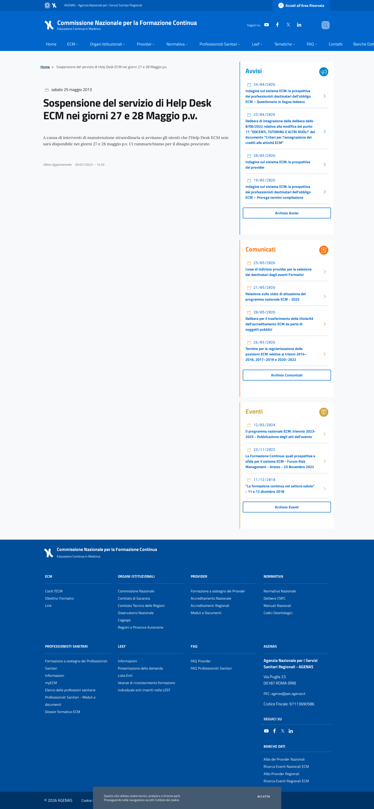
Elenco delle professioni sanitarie (70, 690)
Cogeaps (124, 620)
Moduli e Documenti (206, 612)
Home (45, 66)
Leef (122, 646)
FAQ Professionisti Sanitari (211, 668)
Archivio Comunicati (287, 375)
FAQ (194, 646)
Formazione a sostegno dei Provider (218, 591)
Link (48, 605)
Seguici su (273, 719)
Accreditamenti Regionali (210, 605)
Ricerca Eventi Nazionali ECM (286, 766)
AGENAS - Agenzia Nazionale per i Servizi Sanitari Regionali (103, 5)
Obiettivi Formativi (59, 598)
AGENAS (270, 646)
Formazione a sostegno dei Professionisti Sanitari (76, 664)
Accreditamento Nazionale (211, 598)
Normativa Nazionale (280, 591)
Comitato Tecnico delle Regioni (141, 605)
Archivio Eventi (287, 507)
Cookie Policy (91, 800)
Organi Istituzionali (136, 576)
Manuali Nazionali (277, 605)
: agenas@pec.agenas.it (284, 693)
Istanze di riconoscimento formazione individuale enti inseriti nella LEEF (146, 686)
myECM (51, 682)
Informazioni (54, 675)
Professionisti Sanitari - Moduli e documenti (70, 700)
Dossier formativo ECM (62, 711)
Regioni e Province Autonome (140, 627)
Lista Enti (125, 675)
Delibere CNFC (275, 598)
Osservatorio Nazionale (136, 612)
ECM (48, 576)
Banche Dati (274, 746)
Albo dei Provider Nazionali (284, 759)
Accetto (263, 796)
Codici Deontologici (278, 612)
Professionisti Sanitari (66, 646)
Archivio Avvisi (286, 213)
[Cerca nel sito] (324, 25)
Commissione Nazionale (136, 591)
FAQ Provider (201, 661)
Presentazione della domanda (140, 668)
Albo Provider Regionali (281, 773)
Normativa (273, 576)
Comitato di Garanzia (134, 598)
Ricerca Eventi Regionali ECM (286, 781)
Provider (199, 576)
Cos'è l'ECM (53, 591)
